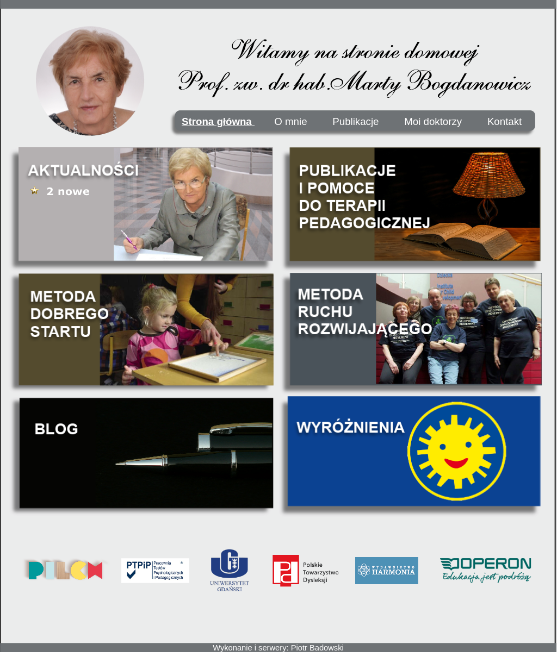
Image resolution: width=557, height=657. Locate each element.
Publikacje (355, 121)
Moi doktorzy (435, 121)
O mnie (290, 121)
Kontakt (504, 121)
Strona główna (218, 121)
